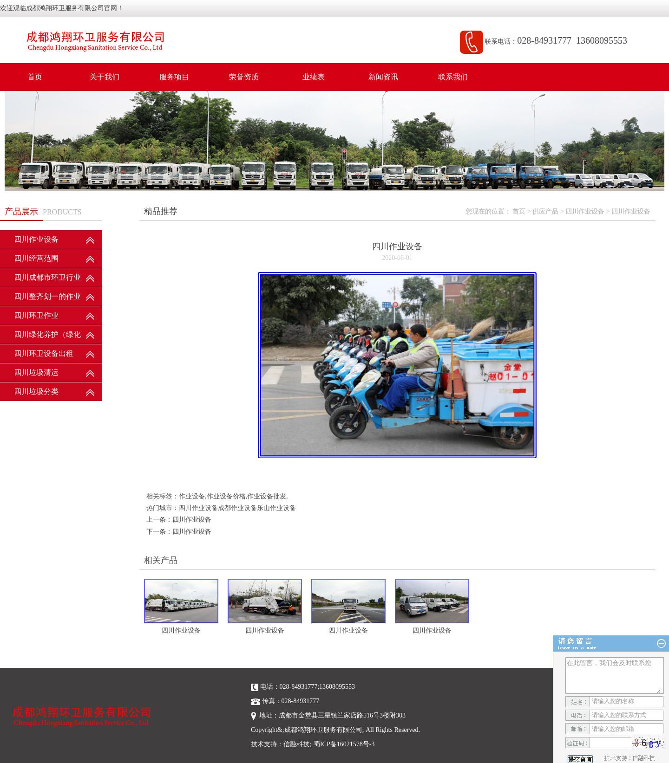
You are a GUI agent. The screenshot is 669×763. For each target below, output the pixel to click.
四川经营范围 (36, 258)
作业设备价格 (226, 496)
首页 (34, 77)
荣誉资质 (244, 77)
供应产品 (545, 211)
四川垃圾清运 (36, 372)
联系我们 (453, 77)
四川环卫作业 (36, 315)
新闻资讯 (383, 77)
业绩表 (313, 77)
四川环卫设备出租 (43, 353)
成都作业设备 (237, 507)
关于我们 (104, 77)
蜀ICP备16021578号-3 (344, 744)
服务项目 (174, 77)
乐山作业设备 (276, 507)
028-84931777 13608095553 (574, 40)
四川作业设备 (36, 239)
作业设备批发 (266, 496)
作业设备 (192, 496)
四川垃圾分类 (36, 391)
